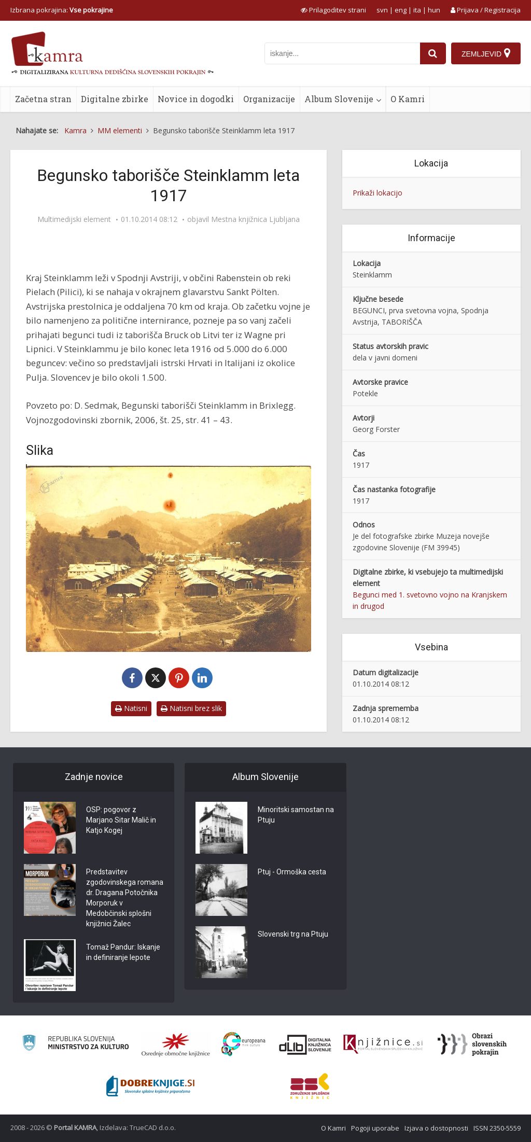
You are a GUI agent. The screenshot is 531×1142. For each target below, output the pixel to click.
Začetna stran (43, 98)
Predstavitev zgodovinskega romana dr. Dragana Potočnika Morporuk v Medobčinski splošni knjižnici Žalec (124, 898)
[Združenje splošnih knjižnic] (309, 1086)
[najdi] (433, 53)
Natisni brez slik (191, 708)
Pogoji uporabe (375, 1128)
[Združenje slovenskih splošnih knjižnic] (383, 1044)
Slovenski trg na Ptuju (293, 934)
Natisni (131, 708)
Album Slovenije (338, 98)
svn (382, 10)
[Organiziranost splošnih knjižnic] (176, 1044)
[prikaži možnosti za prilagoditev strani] (333, 10)
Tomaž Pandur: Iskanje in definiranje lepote (123, 952)
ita (417, 10)
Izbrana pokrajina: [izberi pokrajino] (61, 10)
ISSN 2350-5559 (497, 1128)
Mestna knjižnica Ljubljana (255, 219)
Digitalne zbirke (114, 98)
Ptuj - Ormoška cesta (292, 872)
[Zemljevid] (486, 53)
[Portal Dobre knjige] (150, 1086)
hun (434, 10)
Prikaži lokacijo (377, 193)
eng (401, 10)
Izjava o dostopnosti (436, 1128)
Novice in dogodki (196, 98)
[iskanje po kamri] (342, 53)
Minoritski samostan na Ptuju (296, 814)
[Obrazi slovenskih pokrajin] (472, 1044)
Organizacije (269, 98)
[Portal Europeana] (243, 1044)
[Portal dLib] (305, 1044)
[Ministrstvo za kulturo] (75, 1044)
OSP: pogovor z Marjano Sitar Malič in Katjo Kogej (121, 819)
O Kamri (407, 98)
